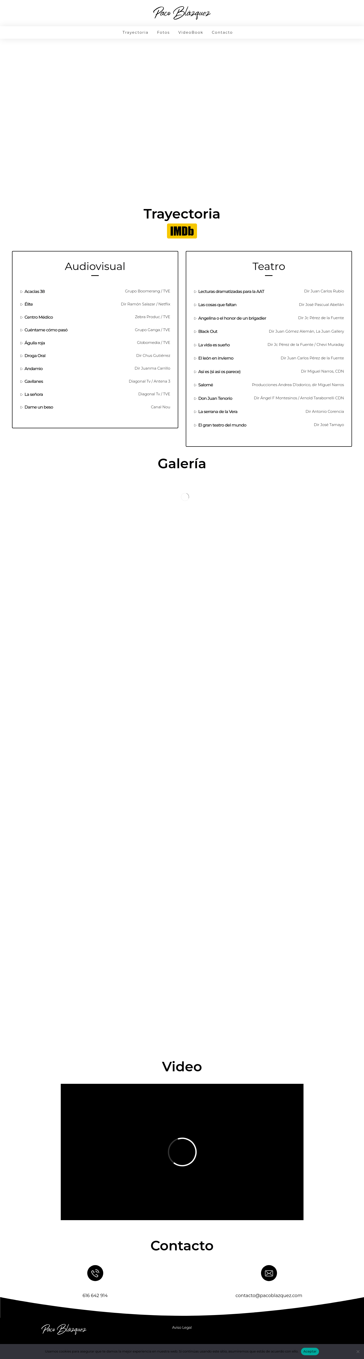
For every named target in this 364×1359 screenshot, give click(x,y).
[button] (182, 231)
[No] (357, 1351)
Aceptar (310, 1351)
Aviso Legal (182, 1327)
